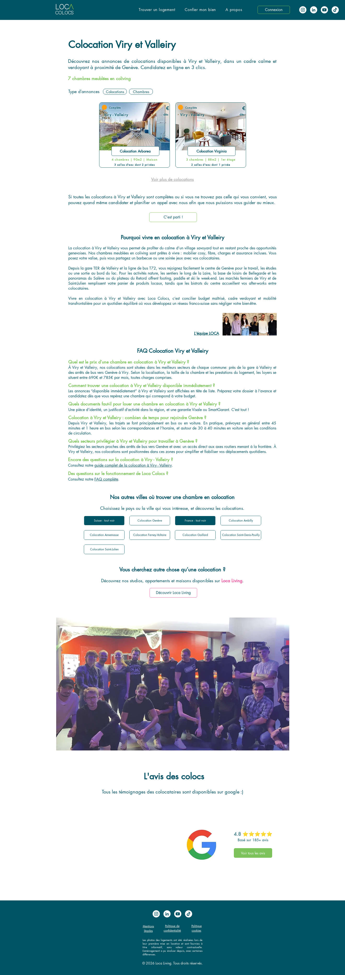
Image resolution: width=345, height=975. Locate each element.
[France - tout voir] (195, 520)
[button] (157, 10)
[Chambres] (141, 91)
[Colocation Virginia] (212, 151)
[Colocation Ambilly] (240, 520)
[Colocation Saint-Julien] (104, 549)
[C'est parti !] (173, 217)
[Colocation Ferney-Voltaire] (149, 535)
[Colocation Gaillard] (195, 535)
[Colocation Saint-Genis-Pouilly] (240, 535)
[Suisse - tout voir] (104, 520)
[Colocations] (115, 91)
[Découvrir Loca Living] (173, 593)
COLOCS (64, 13)
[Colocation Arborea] (135, 151)
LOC (62, 7)
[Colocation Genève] (149, 520)
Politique (196, 926)
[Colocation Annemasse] (104, 535)
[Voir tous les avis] (253, 853)
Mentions (148, 926)
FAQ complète (106, 479)
